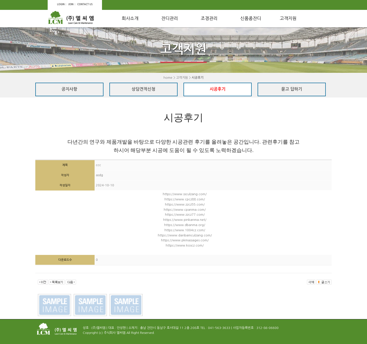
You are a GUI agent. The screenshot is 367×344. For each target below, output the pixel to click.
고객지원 (288, 18)
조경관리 (209, 18)
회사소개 (130, 18)
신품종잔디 (250, 18)
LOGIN (60, 4)
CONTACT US (85, 4)
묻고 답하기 (291, 89)
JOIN (70, 4)
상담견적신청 (143, 89)
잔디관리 (169, 18)
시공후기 (217, 89)
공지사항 (69, 89)
